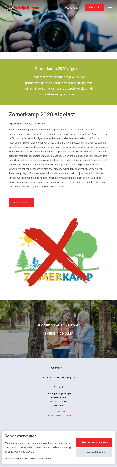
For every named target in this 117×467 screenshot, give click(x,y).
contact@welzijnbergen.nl (58, 415)
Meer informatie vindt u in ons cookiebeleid (28, 458)
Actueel (47, 55)
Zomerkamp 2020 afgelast (69, 55)
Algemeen (56, 368)
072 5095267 (58, 411)
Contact (94, 7)
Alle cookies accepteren (94, 442)
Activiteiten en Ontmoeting (56, 377)
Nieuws (36, 55)
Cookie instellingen (94, 452)
